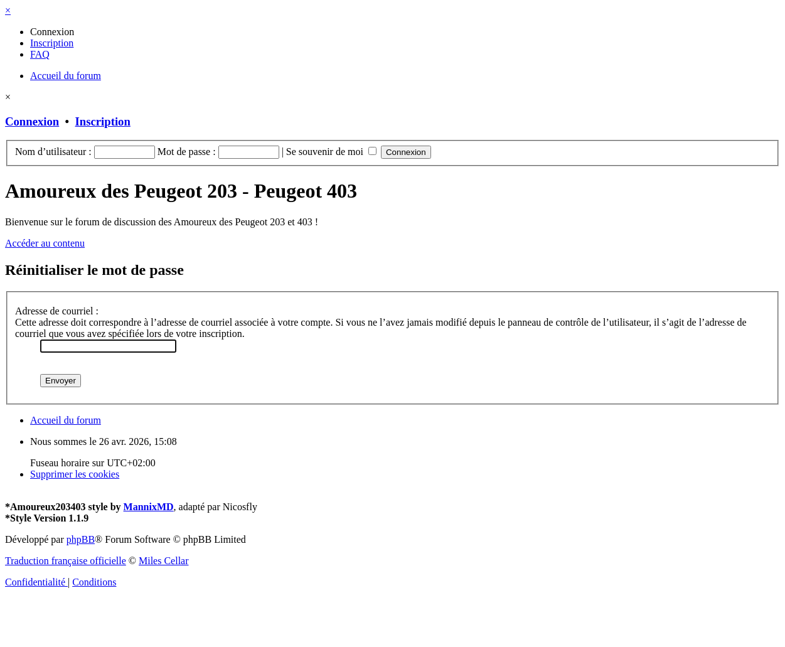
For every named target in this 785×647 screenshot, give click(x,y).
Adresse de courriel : (57, 311)
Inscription (103, 121)
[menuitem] (52, 31)
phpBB (81, 539)
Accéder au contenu (45, 243)
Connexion (32, 121)
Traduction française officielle (65, 560)
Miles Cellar (164, 560)
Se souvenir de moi (331, 151)
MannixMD (149, 506)
